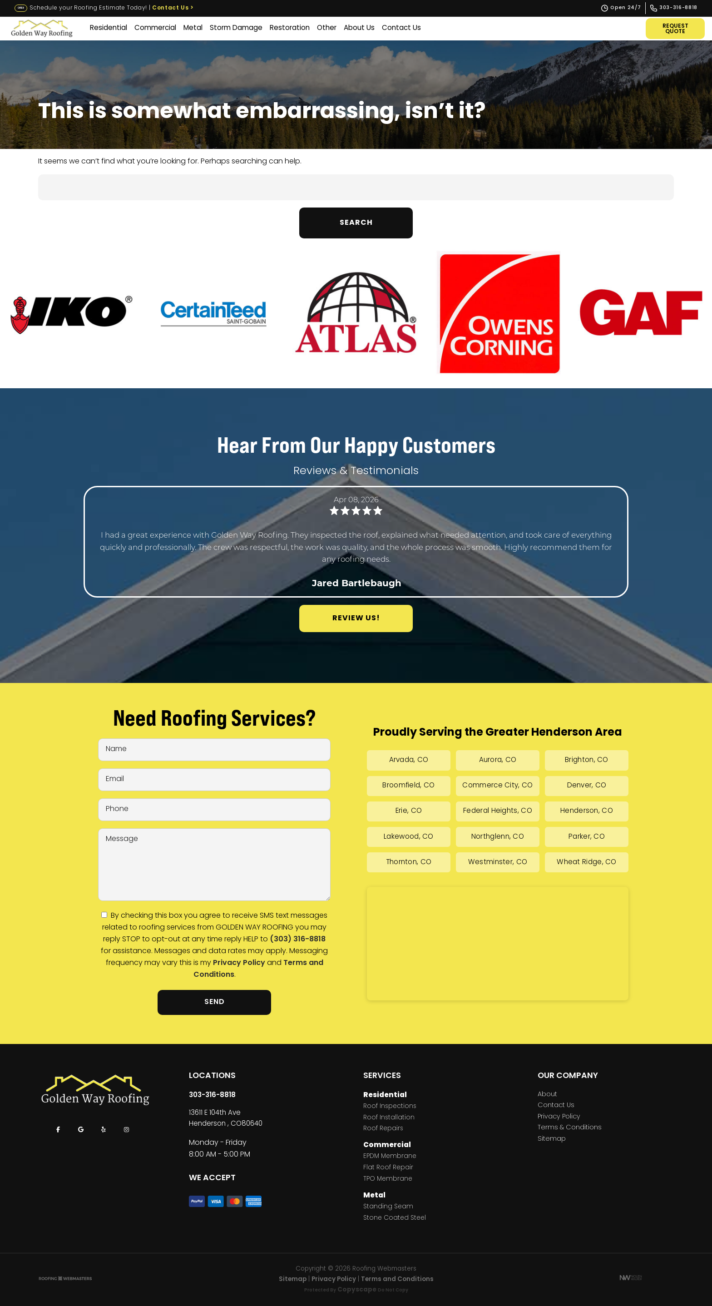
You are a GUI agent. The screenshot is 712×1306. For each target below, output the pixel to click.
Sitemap (552, 1139)
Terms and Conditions (397, 1279)
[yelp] (103, 1130)
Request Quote (675, 29)
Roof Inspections (389, 1107)
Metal (193, 28)
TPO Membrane (387, 1179)
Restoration (290, 28)
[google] (81, 1130)
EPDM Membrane (389, 1157)
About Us (359, 28)
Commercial (155, 28)
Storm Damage (236, 28)
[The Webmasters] (65, 1279)
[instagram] (126, 1130)
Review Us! (356, 618)
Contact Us (173, 8)
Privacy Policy (239, 963)
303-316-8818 (212, 1095)
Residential (108, 28)
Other (326, 28)
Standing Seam (388, 1207)
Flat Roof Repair (388, 1168)
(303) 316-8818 (298, 939)
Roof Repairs (383, 1129)
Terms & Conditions (570, 1128)
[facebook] (58, 1130)
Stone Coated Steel (394, 1218)
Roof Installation (389, 1118)
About (547, 1095)
